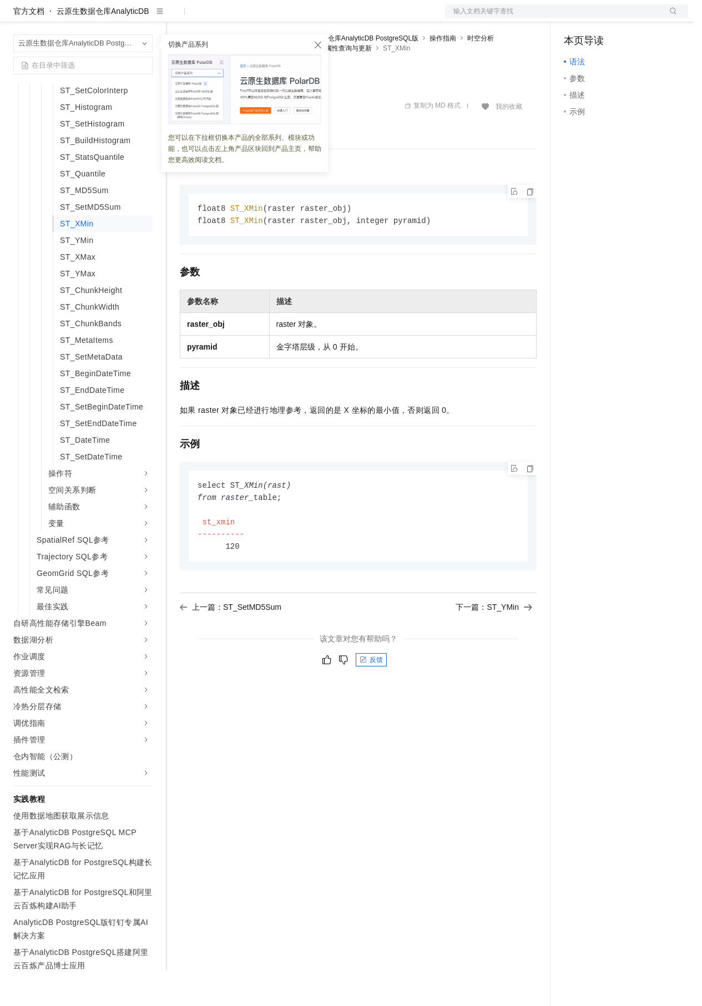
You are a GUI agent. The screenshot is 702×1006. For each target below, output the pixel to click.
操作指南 (443, 74)
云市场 (270, 17)
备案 (576, 18)
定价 (240, 17)
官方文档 (28, 46)
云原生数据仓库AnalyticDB (103, 46)
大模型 (113, 17)
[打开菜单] (18, 18)
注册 (629, 18)
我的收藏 (509, 142)
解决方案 (178, 17)
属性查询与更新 (348, 84)
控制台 (603, 18)
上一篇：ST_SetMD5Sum (230, 647)
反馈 (371, 700)
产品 (144, 17)
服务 (327, 17)
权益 (213, 17)
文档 (552, 18)
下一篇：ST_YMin (494, 647)
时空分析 (480, 74)
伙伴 (301, 17)
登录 (669, 18)
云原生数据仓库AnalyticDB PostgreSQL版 (356, 74)
